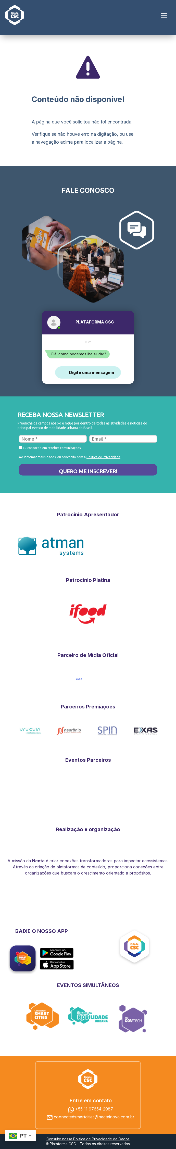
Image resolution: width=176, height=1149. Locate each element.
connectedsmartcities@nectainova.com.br (94, 1116)
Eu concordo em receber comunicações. (50, 447)
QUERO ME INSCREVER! (88, 471)
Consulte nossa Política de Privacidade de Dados (88, 1139)
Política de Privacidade (103, 457)
